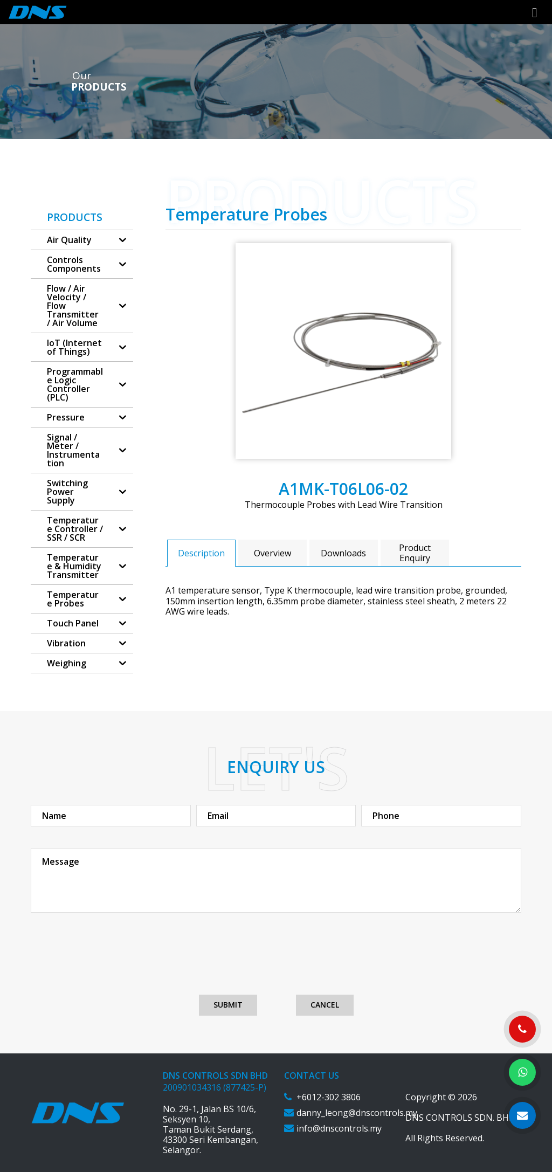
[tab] (201, 553)
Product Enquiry (415, 553)
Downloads (343, 553)
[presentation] (276, 963)
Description (201, 553)
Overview (272, 553)
